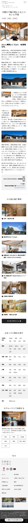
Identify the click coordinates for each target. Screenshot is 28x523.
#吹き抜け (15, 18)
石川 (24, 356)
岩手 (21, 338)
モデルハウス (5, 478)
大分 (10, 393)
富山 (19, 356)
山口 (10, 380)
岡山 (19, 377)
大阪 (10, 369)
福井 (10, 359)
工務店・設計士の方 (19, 478)
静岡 (19, 364)
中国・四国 (22, 441)
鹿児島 (20, 393)
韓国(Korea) (12, 401)
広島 (24, 377)
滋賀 (24, 369)
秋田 (15, 341)
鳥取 (10, 377)
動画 (15, 482)
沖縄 (10, 396)
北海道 (10, 338)
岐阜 (15, 364)
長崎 (19, 390)
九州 (5, 445)
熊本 (24, 390)
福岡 (10, 390)
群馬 (24, 348)
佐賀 (15, 390)
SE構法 (3, 5)
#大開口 (9, 18)
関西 (14, 441)
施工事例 (16, 474)
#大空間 (4, 18)
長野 (15, 356)
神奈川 (16, 346)
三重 (24, 364)
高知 (24, 385)
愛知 (10, 364)
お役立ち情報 (17, 489)
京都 (19, 369)
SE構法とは (5, 482)
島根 (15, 377)
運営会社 (4, 493)
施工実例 (7, 5)
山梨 (10, 351)
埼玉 (22, 346)
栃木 (19, 348)
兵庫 (15, 369)
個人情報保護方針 (18, 485)
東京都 (10, 346)
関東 (14, 437)
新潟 (10, 356)
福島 (24, 341)
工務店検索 (5, 485)
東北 (5, 437)
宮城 (10, 341)
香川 (15, 385)
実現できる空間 (6, 489)
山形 (19, 341)
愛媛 (19, 385)
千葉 (10, 348)
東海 (5, 441)
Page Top (14, 455)
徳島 (10, 385)
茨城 (15, 348)
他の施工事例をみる (13, 321)
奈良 (10, 372)
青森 (16, 338)
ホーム (3, 474)
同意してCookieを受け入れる (15, 519)
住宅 (11, 5)
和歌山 (15, 372)
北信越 (22, 437)
